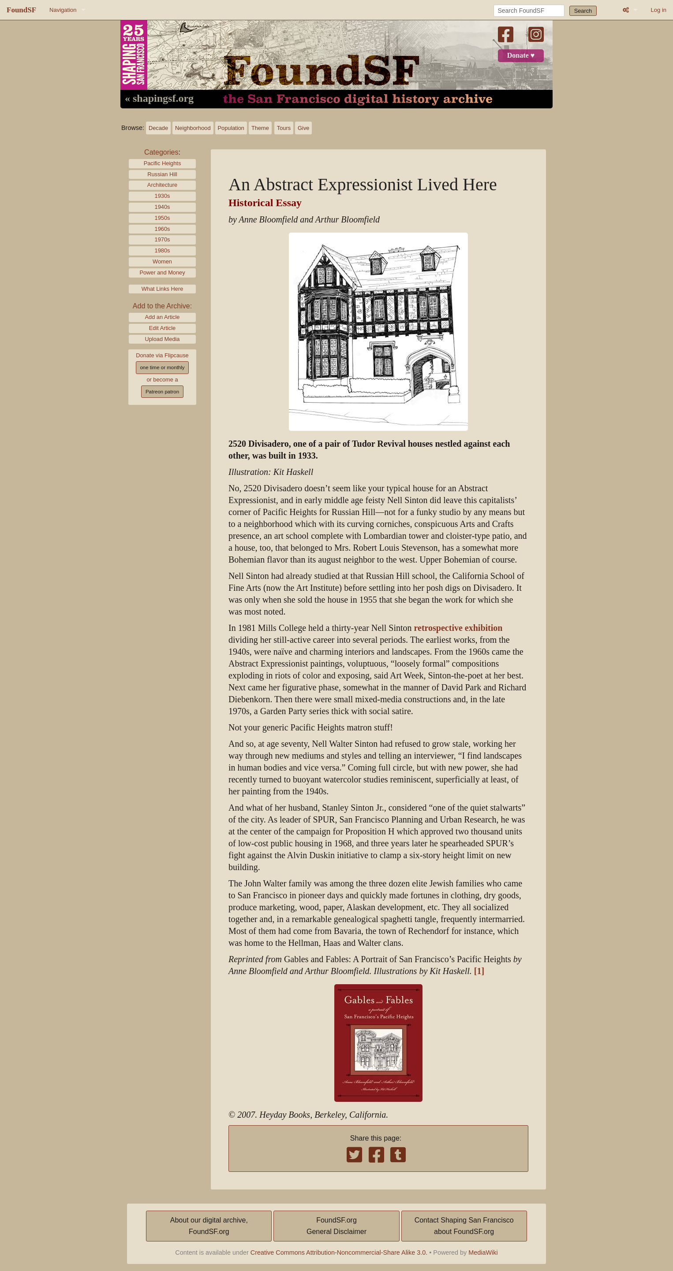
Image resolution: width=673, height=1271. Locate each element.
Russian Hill (162, 174)
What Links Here (162, 288)
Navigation (62, 10)
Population (231, 128)
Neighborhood (192, 128)
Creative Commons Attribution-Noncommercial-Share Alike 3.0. (339, 1252)
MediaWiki (482, 1252)
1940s (162, 207)
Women (162, 261)
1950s (162, 218)
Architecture (162, 185)
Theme (260, 128)
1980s (162, 250)
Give (303, 128)
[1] (479, 971)
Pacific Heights (162, 163)
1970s (162, 239)
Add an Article (162, 317)
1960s (162, 229)
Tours (284, 128)
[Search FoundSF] (529, 10)
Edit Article (162, 328)
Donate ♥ (521, 55)
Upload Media (162, 339)
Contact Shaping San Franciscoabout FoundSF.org (464, 1225)
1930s (162, 196)
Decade (158, 128)
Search (583, 10)
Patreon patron (162, 391)
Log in (658, 10)
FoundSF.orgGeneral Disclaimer (336, 1225)
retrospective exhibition (458, 628)
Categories (161, 152)
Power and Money (162, 272)
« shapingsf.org (159, 98)
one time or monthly (162, 367)
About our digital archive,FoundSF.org (209, 1225)
